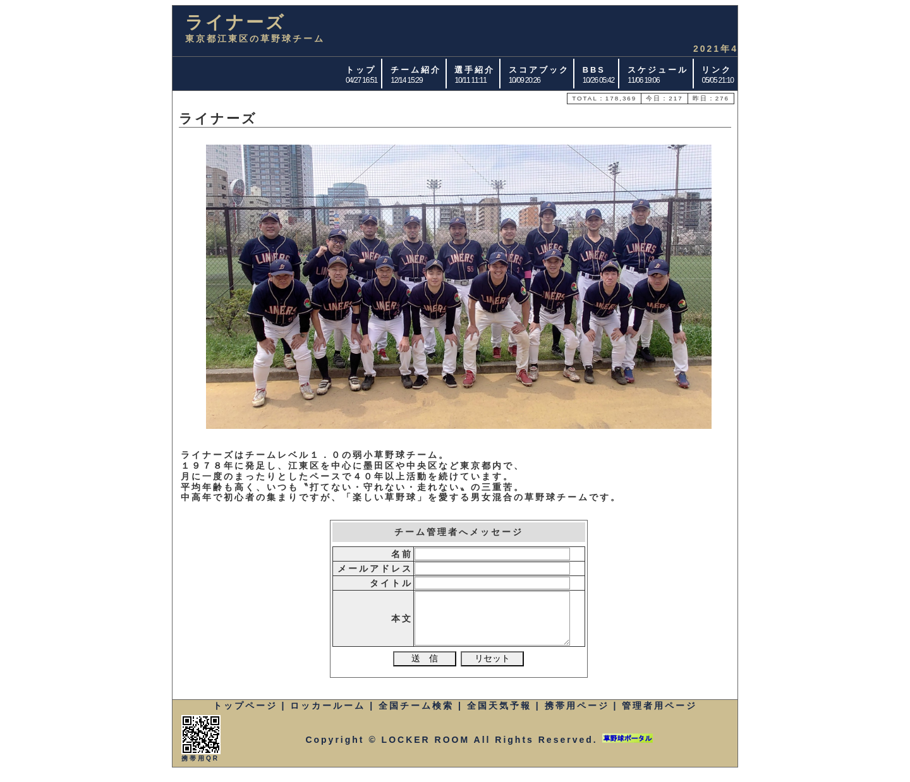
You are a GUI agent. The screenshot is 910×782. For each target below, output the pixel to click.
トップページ (245, 715)
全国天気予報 (499, 715)
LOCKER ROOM (426, 749)
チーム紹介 (416, 70)
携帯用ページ (577, 715)
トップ (361, 70)
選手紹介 (474, 70)
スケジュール (658, 70)
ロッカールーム (327, 715)
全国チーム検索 (416, 715)
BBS (594, 70)
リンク (716, 70)
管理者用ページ (659, 715)
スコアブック (539, 70)
